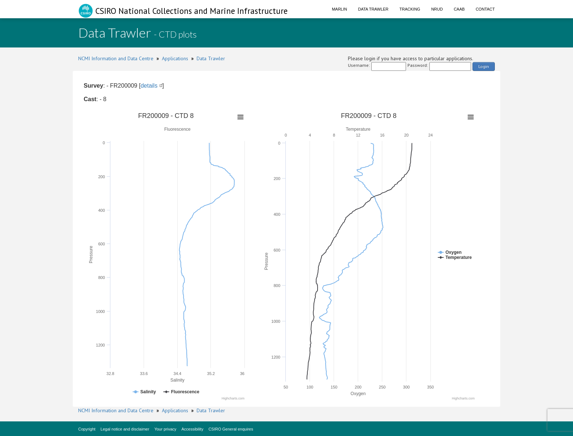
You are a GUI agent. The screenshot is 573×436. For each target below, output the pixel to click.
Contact (485, 9)
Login (483, 66)
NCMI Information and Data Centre (115, 58)
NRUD (437, 9)
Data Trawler (373, 9)
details (149, 86)
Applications (175, 58)
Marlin (339, 9)
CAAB (459, 9)
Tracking (409, 9)
